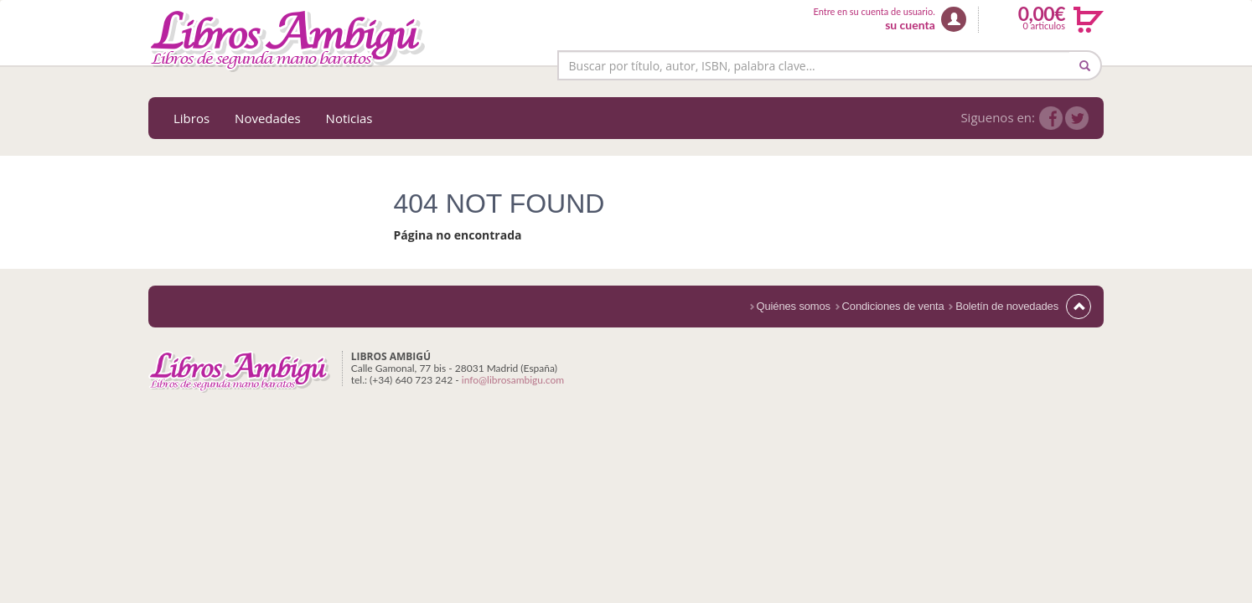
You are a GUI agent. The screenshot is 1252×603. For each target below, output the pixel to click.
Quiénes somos (793, 306)
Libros (191, 118)
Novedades (268, 118)
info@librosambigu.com (513, 380)
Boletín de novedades (1006, 306)
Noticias (349, 118)
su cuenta (910, 25)
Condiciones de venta (893, 306)
